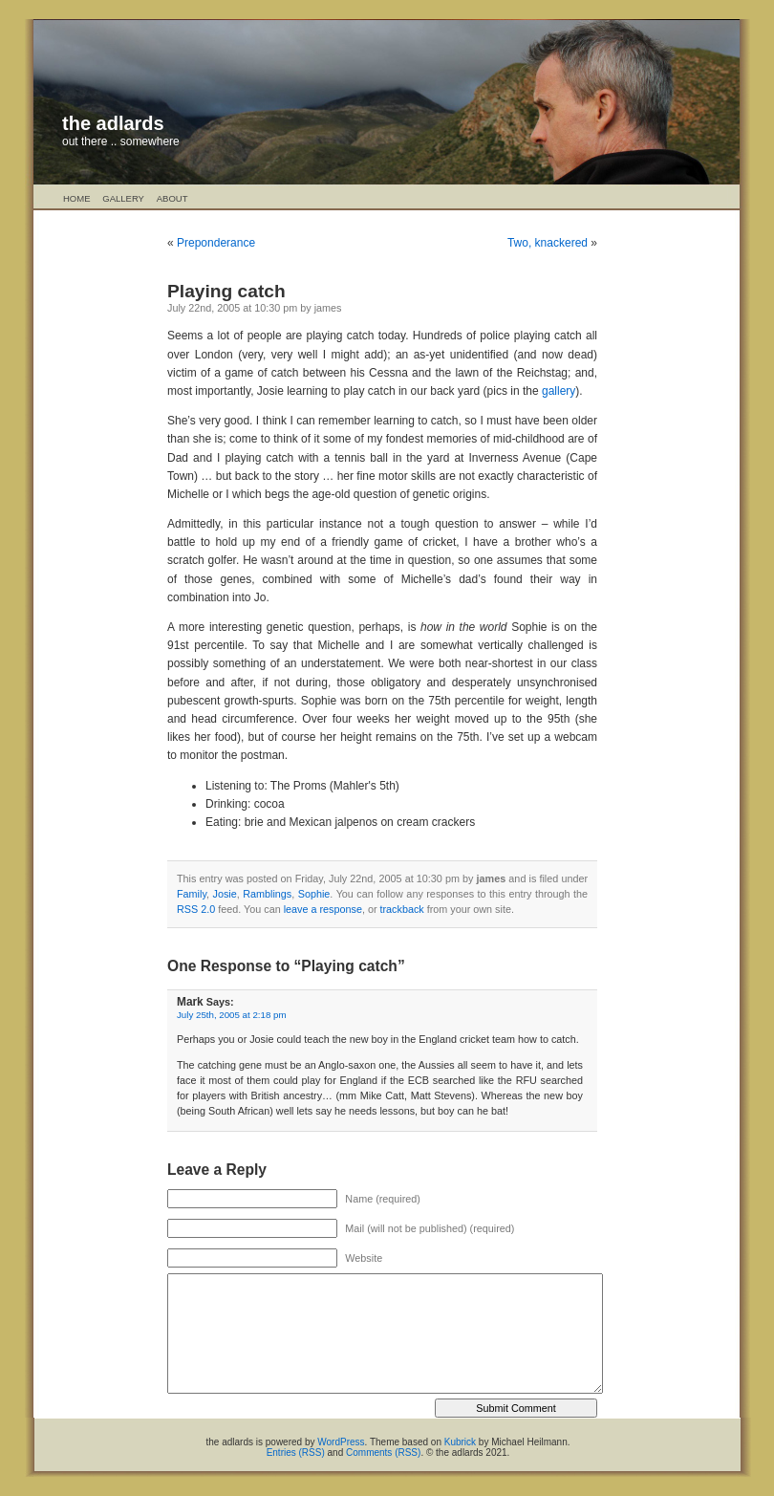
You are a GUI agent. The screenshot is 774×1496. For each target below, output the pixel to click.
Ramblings (267, 894)
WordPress (340, 1442)
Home (77, 198)
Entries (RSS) (296, 1452)
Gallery (123, 198)
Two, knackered (547, 242)
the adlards (113, 123)
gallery (558, 391)
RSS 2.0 (196, 909)
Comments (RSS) (383, 1452)
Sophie (314, 894)
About (172, 198)
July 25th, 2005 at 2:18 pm (232, 1014)
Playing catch (226, 291)
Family (191, 894)
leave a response (323, 909)
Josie (225, 894)
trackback (402, 909)
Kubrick (460, 1442)
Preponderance (216, 242)
